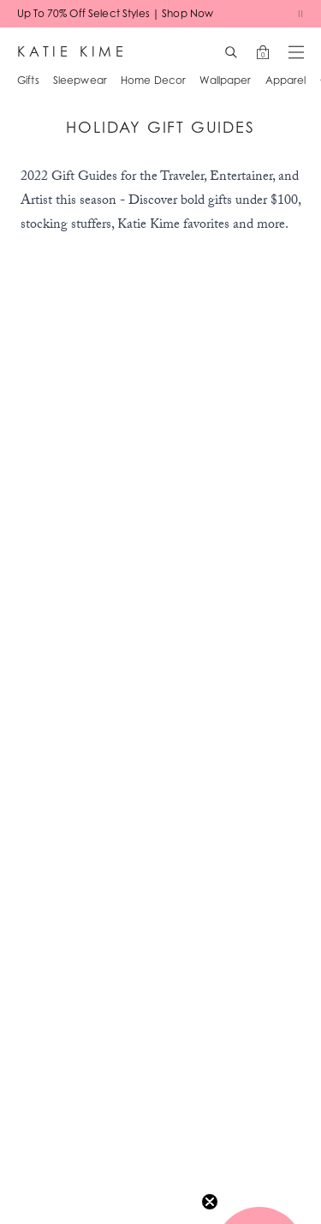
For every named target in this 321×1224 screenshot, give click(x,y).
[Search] (231, 52)
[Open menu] (296, 52)
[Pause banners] (300, 13)
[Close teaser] (209, 1201)
